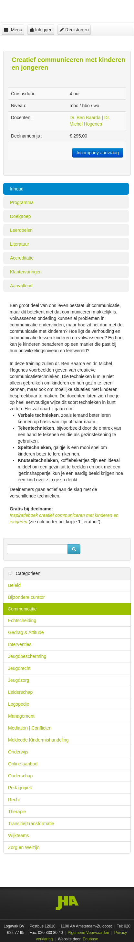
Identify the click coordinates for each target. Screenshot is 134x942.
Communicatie (22, 608)
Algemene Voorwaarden (88, 932)
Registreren (73, 29)
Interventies (19, 644)
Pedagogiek (20, 787)
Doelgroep (20, 216)
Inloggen (41, 29)
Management (21, 716)
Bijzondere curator (26, 597)
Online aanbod (22, 763)
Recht (14, 799)
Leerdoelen (21, 230)
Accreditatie (22, 258)
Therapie (17, 811)
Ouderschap (20, 775)
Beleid (14, 585)
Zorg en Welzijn (23, 847)
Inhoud (17, 188)
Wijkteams (18, 835)
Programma (22, 202)
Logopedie (18, 704)
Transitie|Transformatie (31, 823)
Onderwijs (18, 751)
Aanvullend (21, 285)
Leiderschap (20, 692)
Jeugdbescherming (27, 656)
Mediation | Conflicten (29, 728)
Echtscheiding (22, 620)
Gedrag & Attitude (26, 632)
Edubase (90, 939)
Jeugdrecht (19, 668)
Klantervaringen (26, 271)
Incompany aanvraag (98, 152)
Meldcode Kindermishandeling (38, 739)
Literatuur (19, 244)
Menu (13, 29)
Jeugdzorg (18, 680)
